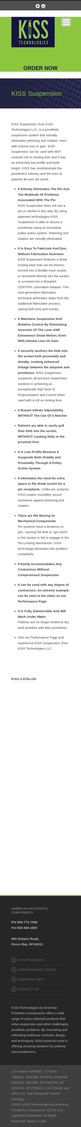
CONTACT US (28, 989)
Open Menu (66, 22)
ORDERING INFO (31, 979)
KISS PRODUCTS (31, 960)
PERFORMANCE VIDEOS (37, 969)
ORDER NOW (40, 68)
